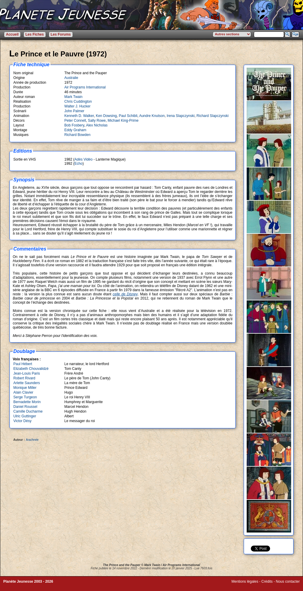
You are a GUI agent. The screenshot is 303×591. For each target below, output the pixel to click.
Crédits (267, 581)
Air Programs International (85, 87)
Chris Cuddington (78, 101)
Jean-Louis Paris (26, 373)
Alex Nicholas (97, 125)
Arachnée (32, 439)
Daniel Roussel (25, 407)
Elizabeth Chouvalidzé (31, 369)
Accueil (12, 34)
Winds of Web (242, 586)
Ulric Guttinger (24, 416)
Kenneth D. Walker (79, 116)
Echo (78, 163)
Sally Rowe (97, 120)
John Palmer (74, 111)
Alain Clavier (23, 392)
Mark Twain (73, 97)
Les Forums (61, 34)
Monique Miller (24, 388)
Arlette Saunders (26, 383)
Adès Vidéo (83, 159)
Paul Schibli (128, 116)
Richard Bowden (77, 135)
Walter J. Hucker (77, 106)
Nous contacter (288, 581)
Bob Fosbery (74, 125)
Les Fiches (34, 34)
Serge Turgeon (25, 397)
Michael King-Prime (123, 120)
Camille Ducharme (28, 411)
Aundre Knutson (152, 116)
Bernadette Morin (27, 402)
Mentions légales (245, 581)
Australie (71, 78)
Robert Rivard (24, 378)
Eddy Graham (75, 130)
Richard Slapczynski (213, 116)
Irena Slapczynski (180, 116)
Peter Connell (75, 120)
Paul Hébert (22, 364)
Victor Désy (22, 421)
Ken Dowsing (106, 116)
